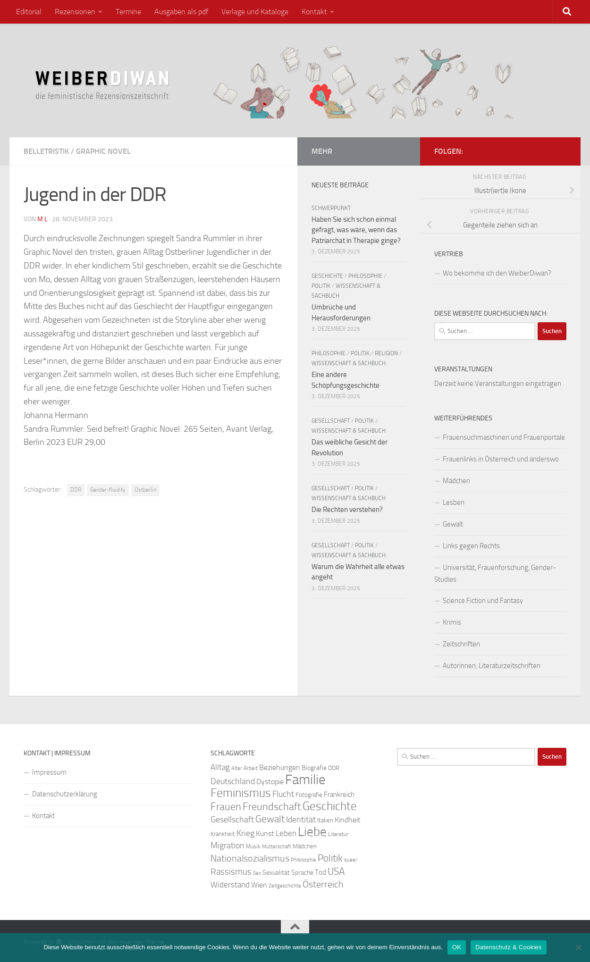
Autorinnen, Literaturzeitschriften (491, 665)
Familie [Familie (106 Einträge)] (305, 779)
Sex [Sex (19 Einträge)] (257, 873)
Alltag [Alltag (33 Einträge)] (220, 767)
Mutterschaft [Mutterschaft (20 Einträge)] (276, 847)
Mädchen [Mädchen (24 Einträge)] (305, 846)
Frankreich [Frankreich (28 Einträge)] (339, 794)
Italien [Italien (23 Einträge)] (325, 820)
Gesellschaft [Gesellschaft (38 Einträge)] (232, 819)
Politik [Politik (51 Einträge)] (330, 858)
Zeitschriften (461, 644)
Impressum (49, 772)
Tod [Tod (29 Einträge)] (320, 872)
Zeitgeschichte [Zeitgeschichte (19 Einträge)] (285, 886)
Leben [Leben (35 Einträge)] (286, 833)
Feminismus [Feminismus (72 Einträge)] (241, 793)
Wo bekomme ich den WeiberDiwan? (497, 273)
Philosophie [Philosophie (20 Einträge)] (303, 860)
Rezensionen (75, 11)
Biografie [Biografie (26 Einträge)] (314, 768)
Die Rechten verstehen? (347, 509)
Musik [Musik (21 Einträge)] (253, 846)
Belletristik (46, 151)
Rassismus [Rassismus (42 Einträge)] (231, 871)
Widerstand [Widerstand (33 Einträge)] (230, 884)
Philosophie (365, 276)
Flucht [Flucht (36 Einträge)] (283, 794)
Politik (321, 286)
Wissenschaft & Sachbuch (349, 363)
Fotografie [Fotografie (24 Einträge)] (308, 794)
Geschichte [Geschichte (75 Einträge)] (330, 806)
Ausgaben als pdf (181, 11)
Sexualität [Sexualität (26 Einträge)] (276, 873)
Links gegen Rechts (471, 546)
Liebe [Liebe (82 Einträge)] (312, 831)
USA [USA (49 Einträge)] (336, 871)
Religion (386, 353)
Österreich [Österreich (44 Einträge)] (323, 884)
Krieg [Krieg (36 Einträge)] (245, 833)
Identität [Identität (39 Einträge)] (301, 819)
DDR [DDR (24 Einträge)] (333, 767)
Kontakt (314, 11)
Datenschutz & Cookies (508, 947)
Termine (128, 11)
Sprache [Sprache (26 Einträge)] (302, 873)
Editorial (29, 11)
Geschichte (327, 276)
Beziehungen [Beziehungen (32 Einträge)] (279, 767)
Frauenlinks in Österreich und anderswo (501, 459)
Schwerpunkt (331, 208)
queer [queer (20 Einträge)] (350, 860)
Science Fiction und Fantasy (483, 600)
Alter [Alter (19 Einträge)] (236, 768)
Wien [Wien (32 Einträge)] (259, 884)
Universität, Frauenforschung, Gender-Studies (495, 573)
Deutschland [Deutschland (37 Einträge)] (233, 781)
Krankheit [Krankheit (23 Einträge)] (223, 833)
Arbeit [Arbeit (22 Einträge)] (251, 768)
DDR (75, 489)
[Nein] (578, 947)
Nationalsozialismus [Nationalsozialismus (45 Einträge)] (250, 858)
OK (456, 947)
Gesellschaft (331, 421)
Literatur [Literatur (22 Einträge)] (338, 834)
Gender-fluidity (108, 489)
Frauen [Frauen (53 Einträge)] (226, 807)
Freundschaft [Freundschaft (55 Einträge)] (272, 806)
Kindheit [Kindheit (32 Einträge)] (348, 819)
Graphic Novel (103, 151)
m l (42, 219)
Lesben (453, 502)
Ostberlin (145, 489)
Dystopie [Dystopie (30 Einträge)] (270, 782)
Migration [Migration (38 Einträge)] (227, 845)
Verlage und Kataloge (254, 11)
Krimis (452, 622)
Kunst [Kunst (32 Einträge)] (265, 833)
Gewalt (453, 524)
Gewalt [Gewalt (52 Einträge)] (270, 819)
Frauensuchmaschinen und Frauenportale (504, 437)
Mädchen (456, 481)
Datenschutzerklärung (64, 794)
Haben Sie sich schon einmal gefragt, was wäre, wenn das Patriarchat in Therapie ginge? (356, 230)
